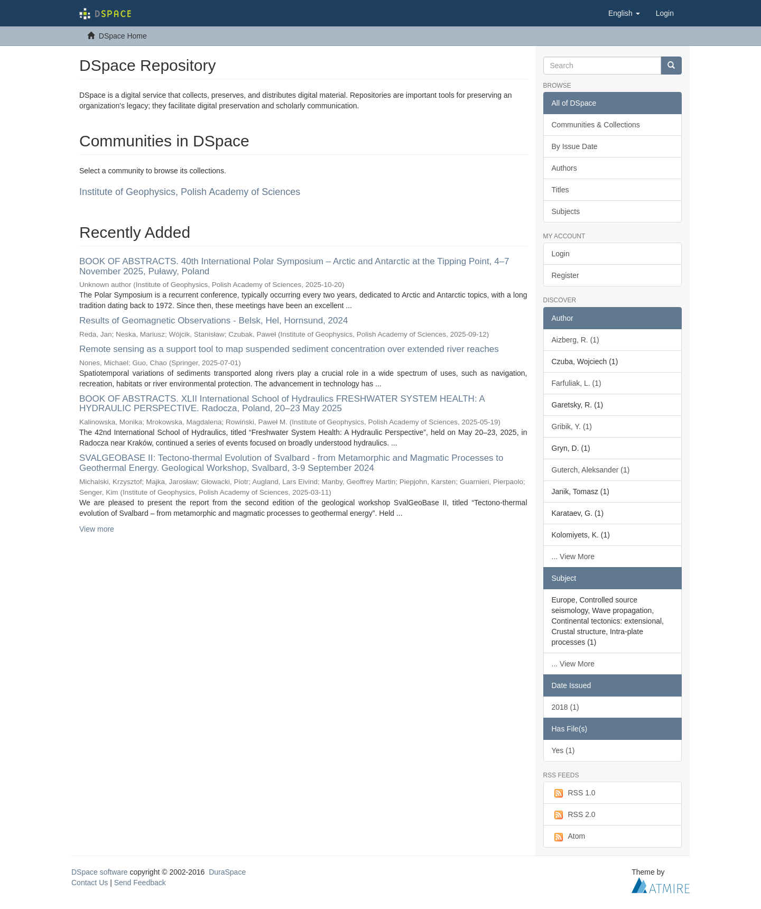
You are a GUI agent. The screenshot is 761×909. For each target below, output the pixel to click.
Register (565, 275)
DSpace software (99, 872)
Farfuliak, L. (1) (576, 383)
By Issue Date (575, 146)
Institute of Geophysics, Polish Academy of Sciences (189, 192)
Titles (560, 189)
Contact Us (89, 882)
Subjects (566, 211)
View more (96, 529)
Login (561, 253)
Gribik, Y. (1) (572, 426)
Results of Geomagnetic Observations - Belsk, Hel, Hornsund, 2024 (213, 321)
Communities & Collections (596, 124)
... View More (573, 556)
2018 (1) (565, 707)
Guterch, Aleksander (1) (591, 470)
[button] (624, 13)
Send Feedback (140, 882)
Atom (569, 836)
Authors (564, 168)
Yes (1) (563, 750)
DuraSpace (227, 872)
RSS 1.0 (574, 793)
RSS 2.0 (574, 815)
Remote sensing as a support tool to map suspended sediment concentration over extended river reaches (289, 349)
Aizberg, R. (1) (575, 340)
